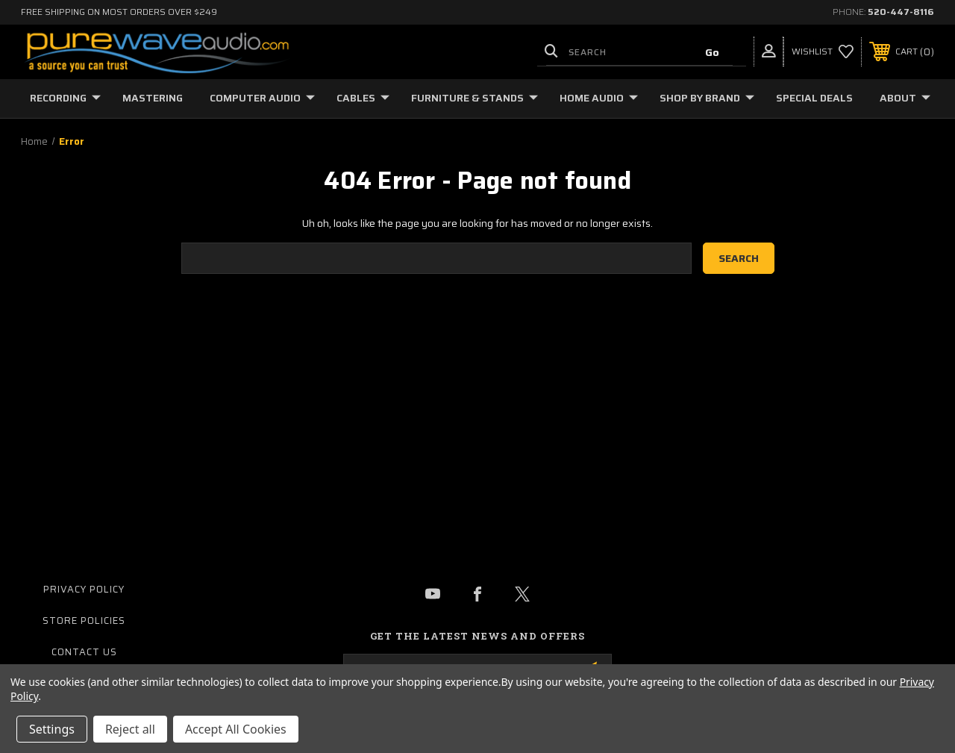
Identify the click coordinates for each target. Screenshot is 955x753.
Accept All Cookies (235, 729)
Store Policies (84, 620)
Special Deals (814, 98)
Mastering (152, 98)
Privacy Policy (84, 589)
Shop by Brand (707, 98)
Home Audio (599, 98)
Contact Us (84, 652)
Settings (52, 729)
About (905, 98)
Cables (362, 98)
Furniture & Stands (474, 98)
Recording (65, 98)
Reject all (130, 729)
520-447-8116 (901, 11)
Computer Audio (262, 98)
